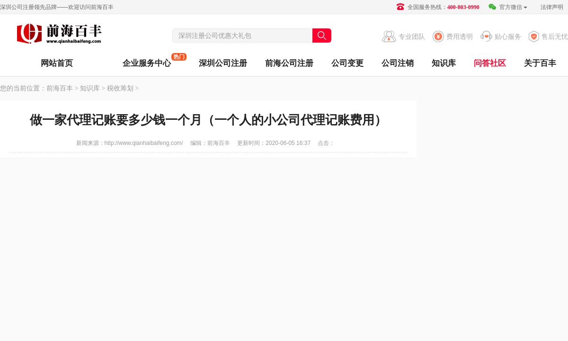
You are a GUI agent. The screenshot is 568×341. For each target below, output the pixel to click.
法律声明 (552, 7)
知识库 (444, 63)
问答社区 (490, 63)
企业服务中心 (147, 60)
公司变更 (347, 63)
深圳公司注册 (223, 63)
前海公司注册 (289, 63)
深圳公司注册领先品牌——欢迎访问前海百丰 (57, 7)
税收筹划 (120, 88)
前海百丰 (59, 35)
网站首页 (57, 63)
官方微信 (507, 7)
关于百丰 (540, 63)
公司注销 (398, 63)
